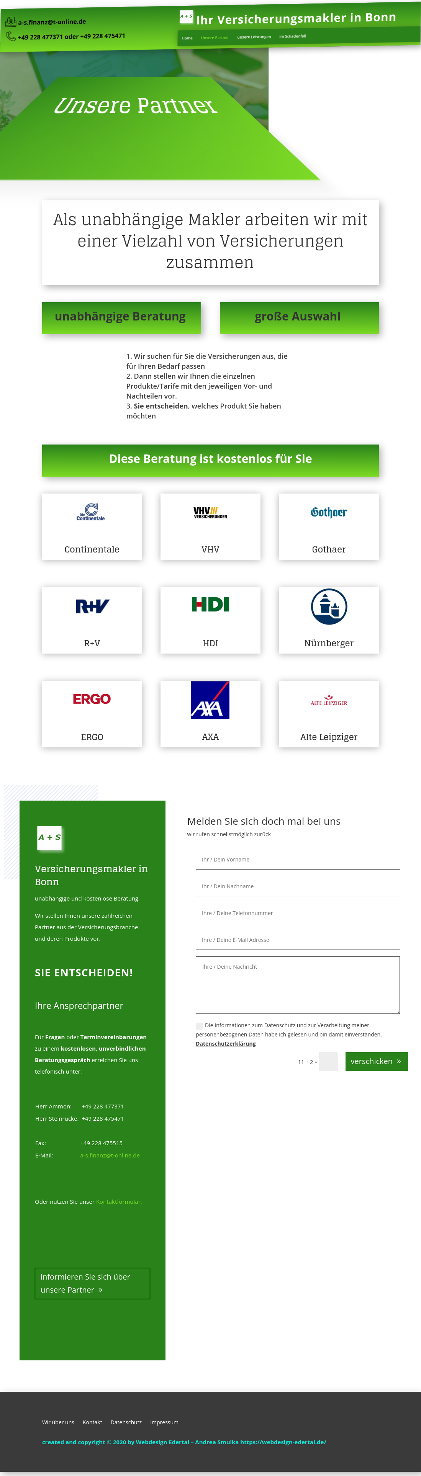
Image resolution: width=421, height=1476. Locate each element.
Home (190, 36)
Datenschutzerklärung (226, 1043)
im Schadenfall (282, 34)
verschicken (372, 1061)
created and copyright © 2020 (84, 1442)
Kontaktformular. (119, 1201)
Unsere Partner (214, 35)
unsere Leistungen (249, 35)
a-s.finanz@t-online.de (72, 22)
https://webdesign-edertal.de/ (283, 1442)
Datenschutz (126, 1423)
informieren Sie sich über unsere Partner (85, 1283)
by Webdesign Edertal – (161, 1442)
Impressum (164, 1423)
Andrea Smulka (217, 1442)
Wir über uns (58, 1423)
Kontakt (92, 1423)
